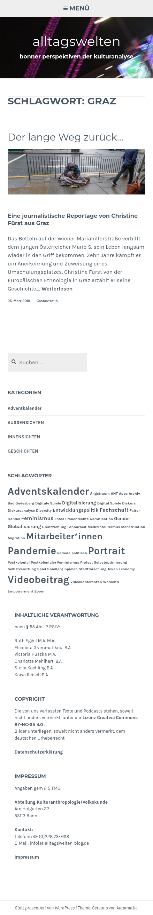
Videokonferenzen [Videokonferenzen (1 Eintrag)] (86, 582)
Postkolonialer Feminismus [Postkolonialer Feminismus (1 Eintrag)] (55, 562)
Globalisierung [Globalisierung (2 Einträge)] (24, 526)
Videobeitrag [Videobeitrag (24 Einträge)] (38, 580)
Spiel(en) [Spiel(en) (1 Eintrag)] (55, 569)
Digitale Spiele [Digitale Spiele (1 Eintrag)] (48, 503)
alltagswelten (76, 41)
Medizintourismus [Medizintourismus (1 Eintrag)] (103, 527)
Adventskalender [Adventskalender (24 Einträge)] (48, 491)
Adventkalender (24, 408)
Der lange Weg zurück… (65, 137)
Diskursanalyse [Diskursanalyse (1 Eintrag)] (21, 510)
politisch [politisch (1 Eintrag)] (79, 553)
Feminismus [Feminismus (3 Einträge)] (37, 518)
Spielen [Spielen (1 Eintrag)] (71, 569)
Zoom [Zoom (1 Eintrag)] (39, 591)
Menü (79, 8)
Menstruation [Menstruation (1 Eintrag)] (133, 527)
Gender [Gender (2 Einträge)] (122, 518)
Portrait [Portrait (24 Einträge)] (106, 551)
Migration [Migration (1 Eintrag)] (16, 538)
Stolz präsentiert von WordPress (45, 907)
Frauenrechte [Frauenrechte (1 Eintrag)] (77, 519)
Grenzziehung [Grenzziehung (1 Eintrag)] (54, 527)
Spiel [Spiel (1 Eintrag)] (41, 569)
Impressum (27, 857)
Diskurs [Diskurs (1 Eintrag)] (129, 503)
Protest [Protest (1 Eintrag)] (86, 562)
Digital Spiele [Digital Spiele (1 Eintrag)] (109, 503)
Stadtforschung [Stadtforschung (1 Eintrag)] (93, 569)
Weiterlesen (57, 288)
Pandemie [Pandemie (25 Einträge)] (32, 551)
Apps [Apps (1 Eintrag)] (123, 493)
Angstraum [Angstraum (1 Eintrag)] (100, 493)
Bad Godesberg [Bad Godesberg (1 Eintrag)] (21, 503)
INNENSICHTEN (24, 436)
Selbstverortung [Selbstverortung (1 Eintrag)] (22, 569)
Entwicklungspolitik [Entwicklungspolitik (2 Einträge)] (75, 510)
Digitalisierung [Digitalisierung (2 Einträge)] (79, 503)
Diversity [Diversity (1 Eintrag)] (44, 510)
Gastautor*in (47, 301)
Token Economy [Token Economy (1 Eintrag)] (121, 569)
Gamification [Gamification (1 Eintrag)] (101, 519)
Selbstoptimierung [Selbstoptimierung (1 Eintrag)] (110, 562)
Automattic (126, 907)
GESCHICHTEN (23, 451)
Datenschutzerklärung (39, 752)
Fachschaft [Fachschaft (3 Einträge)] (114, 510)
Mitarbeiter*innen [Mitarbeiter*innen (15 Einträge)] (64, 536)
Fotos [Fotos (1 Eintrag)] (59, 519)
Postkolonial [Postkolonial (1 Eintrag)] (19, 562)
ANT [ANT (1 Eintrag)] (114, 493)
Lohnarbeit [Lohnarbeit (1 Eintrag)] (76, 527)
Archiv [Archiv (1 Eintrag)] (134, 493)
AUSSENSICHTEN (26, 422)
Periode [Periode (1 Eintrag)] (63, 553)
